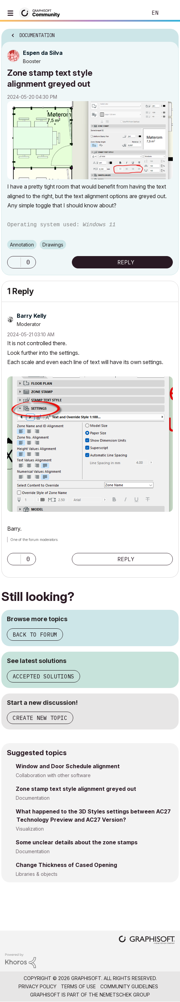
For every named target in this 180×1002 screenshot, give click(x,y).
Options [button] (169, 33)
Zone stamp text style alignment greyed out (76, 788)
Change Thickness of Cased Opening (66, 864)
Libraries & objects (36, 874)
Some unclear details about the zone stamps (77, 842)
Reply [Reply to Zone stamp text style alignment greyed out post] (125, 262)
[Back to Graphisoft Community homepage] (42, 12)
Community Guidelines (129, 986)
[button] (90, 140)
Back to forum (35, 634)
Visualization (30, 829)
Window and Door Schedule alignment (68, 766)
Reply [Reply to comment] (125, 559)
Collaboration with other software (53, 775)
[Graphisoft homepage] (147, 940)
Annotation (22, 245)
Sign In (169, 13)
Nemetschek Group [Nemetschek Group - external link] (125, 995)
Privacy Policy (37, 986)
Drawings (52, 245)
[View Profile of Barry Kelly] (32, 315)
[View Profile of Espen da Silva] (43, 52)
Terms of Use (78, 986)
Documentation (33, 798)
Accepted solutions (43, 676)
